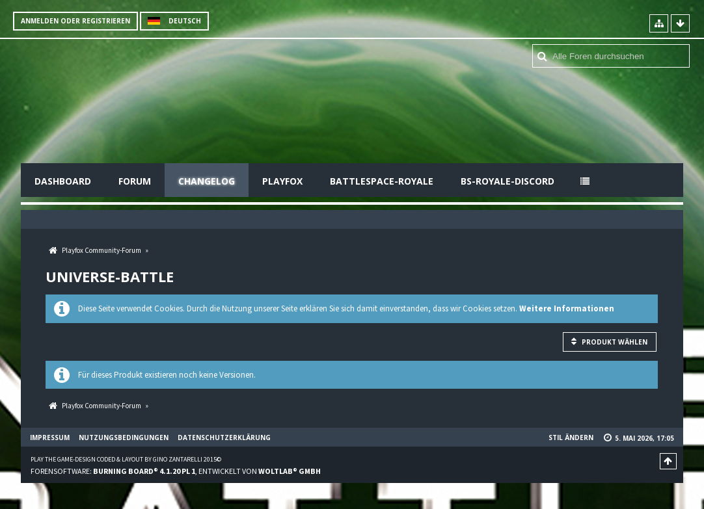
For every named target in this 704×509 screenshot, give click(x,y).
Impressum (50, 437)
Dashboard (62, 181)
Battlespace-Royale (381, 181)
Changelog (206, 181)
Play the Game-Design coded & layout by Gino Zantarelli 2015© (126, 459)
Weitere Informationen (566, 308)
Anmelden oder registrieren (75, 20)
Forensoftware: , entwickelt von (176, 471)
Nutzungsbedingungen (124, 437)
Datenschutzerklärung (224, 437)
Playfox (282, 181)
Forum (134, 181)
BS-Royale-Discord (507, 181)
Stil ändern (570, 437)
